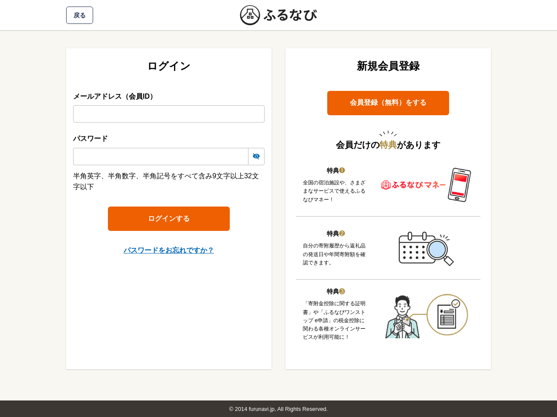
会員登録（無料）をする (388, 102)
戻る (80, 15)
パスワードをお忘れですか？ (169, 250)
